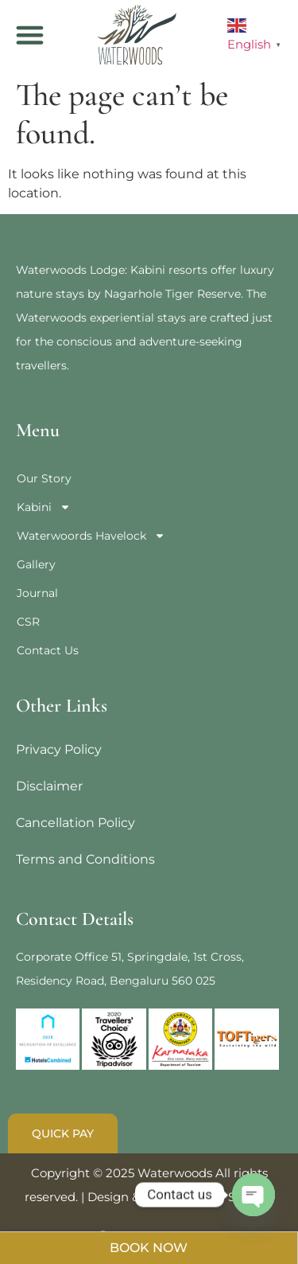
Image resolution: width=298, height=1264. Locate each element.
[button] (30, 35)
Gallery (36, 564)
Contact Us (48, 650)
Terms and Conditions (85, 859)
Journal (37, 593)
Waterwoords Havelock (91, 535)
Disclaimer (49, 786)
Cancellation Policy (75, 822)
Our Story (44, 478)
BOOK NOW (149, 1247)
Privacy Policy (59, 749)
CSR (28, 621)
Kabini (44, 507)
